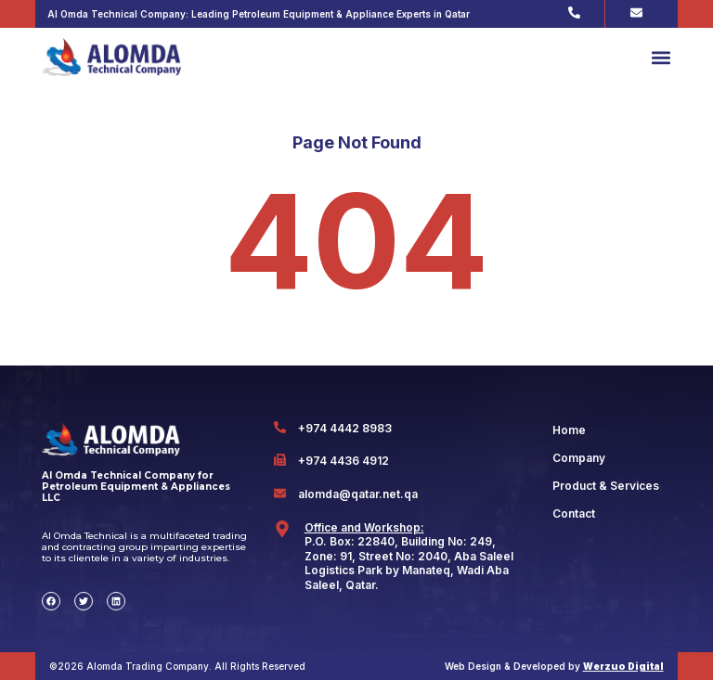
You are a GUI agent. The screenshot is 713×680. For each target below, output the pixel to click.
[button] (660, 57)
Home (569, 430)
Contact (573, 513)
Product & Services (605, 486)
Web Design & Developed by (554, 666)
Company (578, 458)
